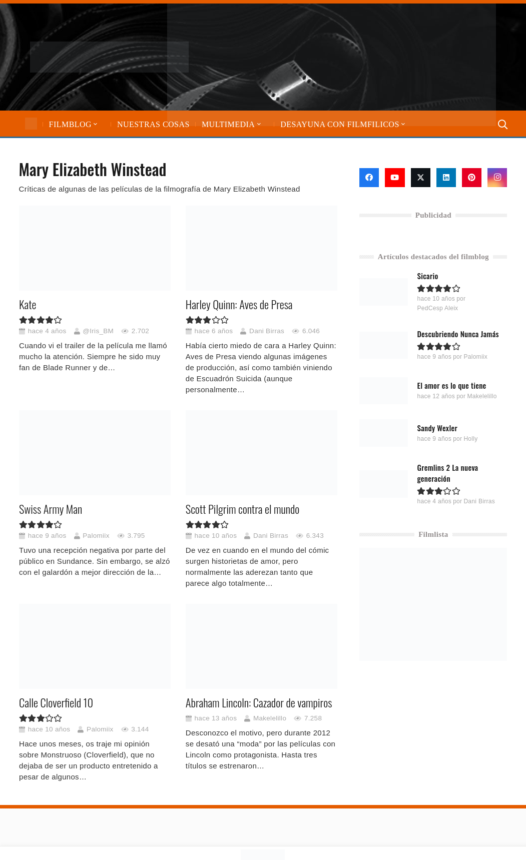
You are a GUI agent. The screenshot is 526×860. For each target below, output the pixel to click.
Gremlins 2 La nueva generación (447, 473)
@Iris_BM (98, 331)
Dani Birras (266, 331)
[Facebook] (369, 177)
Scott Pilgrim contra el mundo (242, 509)
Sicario (427, 275)
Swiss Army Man (50, 509)
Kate (27, 304)
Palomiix (96, 535)
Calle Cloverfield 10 (56, 702)
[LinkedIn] (446, 177)
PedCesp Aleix (437, 308)
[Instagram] (497, 177)
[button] (95, 124)
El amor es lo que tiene (451, 385)
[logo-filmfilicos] (109, 57)
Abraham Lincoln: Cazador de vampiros (258, 702)
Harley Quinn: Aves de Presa (238, 304)
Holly (471, 438)
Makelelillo (269, 718)
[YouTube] (394, 177)
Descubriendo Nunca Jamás (458, 333)
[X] (420, 177)
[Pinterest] (471, 177)
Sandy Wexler (437, 427)
